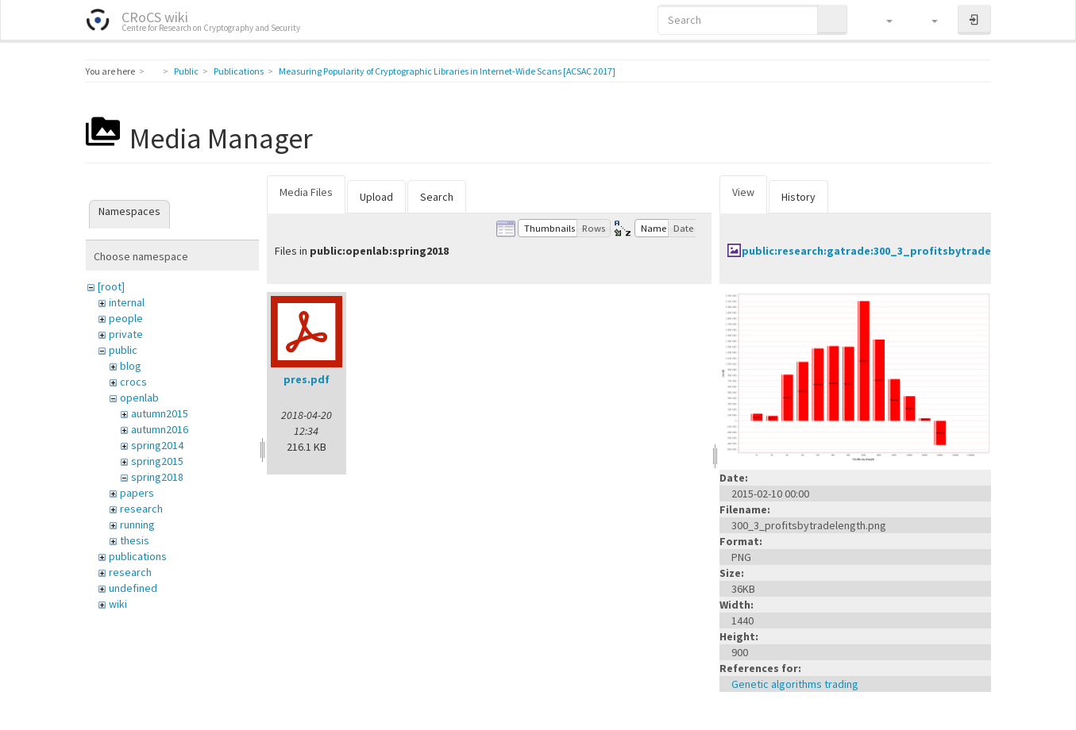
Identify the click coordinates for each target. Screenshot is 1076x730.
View (743, 192)
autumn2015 (159, 413)
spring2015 (157, 461)
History (798, 197)
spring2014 (157, 445)
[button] (881, 20)
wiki (118, 604)
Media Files (306, 192)
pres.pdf (306, 379)
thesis (134, 540)
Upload (376, 197)
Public (186, 71)
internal (127, 302)
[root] (111, 286)
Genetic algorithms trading (794, 684)
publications (138, 556)
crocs (133, 382)
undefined (133, 588)
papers (137, 493)
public (123, 350)
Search (436, 197)
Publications (239, 71)
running (137, 524)
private (126, 334)
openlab (139, 397)
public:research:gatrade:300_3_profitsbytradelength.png (896, 251)
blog (130, 366)
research (141, 508)
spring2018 (157, 477)
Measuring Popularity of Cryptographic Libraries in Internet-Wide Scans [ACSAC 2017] (447, 71)
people (126, 318)
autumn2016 (159, 429)
